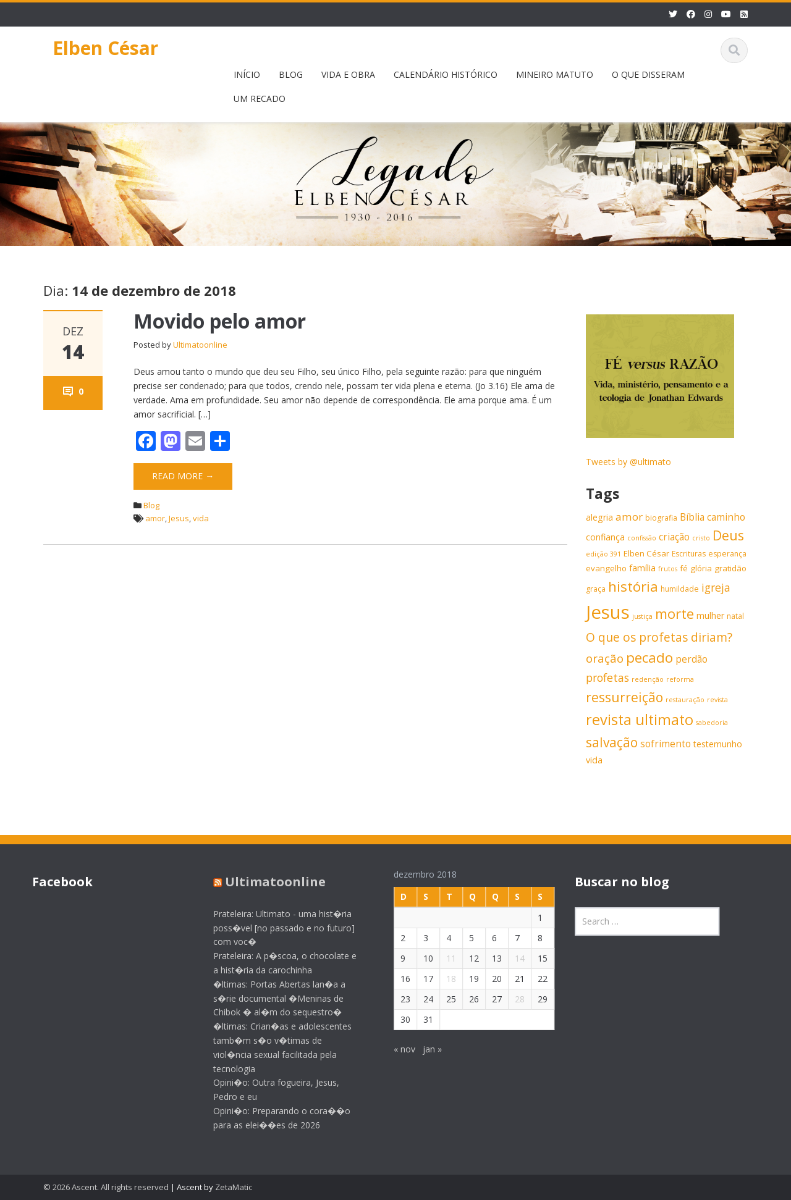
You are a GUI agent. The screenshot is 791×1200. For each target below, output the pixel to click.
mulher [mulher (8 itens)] (710, 615)
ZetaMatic (233, 1187)
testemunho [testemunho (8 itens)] (717, 744)
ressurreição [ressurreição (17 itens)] (624, 697)
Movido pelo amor (219, 321)
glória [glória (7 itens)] (701, 568)
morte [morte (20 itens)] (674, 613)
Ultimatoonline (200, 344)
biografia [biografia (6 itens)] (661, 518)
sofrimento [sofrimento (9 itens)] (665, 743)
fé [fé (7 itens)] (684, 568)
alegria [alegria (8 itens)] (599, 517)
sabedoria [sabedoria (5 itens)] (712, 722)
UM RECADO (260, 98)
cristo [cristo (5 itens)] (701, 538)
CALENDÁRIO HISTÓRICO (445, 74)
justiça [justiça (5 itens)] (642, 616)
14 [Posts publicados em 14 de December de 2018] (510, 958)
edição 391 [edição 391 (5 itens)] (603, 554)
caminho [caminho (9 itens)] (726, 517)
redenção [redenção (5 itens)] (648, 679)
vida (201, 518)
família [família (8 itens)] (642, 568)
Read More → (183, 476)
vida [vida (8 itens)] (594, 760)
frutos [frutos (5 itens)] (667, 568)
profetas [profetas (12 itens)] (607, 677)
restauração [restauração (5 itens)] (685, 699)
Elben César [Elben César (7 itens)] (646, 553)
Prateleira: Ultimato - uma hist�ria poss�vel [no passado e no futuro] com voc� (274, 928)
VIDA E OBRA (348, 74)
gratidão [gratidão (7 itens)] (730, 568)
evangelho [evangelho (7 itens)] (606, 568)
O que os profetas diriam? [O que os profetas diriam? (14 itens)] (659, 637)
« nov (395, 1049)
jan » (423, 1049)
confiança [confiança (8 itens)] (605, 537)
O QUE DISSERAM (648, 74)
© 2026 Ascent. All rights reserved (106, 1187)
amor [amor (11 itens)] (629, 517)
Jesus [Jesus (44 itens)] (608, 612)
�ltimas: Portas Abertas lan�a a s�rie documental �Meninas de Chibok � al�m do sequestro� (270, 998)
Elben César (105, 48)
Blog (151, 505)
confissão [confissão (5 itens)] (641, 538)
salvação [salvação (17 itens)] (612, 742)
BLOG (291, 74)
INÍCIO (247, 74)
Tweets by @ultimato (628, 462)
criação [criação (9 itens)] (674, 537)
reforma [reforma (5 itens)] (680, 679)
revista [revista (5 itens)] (717, 699)
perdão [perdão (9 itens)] (691, 659)
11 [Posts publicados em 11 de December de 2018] (442, 958)
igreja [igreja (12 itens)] (715, 587)
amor (155, 518)
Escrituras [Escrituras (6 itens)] (689, 553)
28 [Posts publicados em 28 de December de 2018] (510, 999)
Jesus (179, 518)
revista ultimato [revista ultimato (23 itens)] (639, 719)
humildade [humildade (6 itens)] (680, 589)
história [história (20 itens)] (633, 586)
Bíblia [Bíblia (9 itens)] (692, 517)
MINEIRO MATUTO (554, 74)
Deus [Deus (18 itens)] (728, 535)
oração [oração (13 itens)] (605, 658)
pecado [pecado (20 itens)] (649, 657)
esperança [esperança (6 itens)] (727, 553)
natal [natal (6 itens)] (735, 616)
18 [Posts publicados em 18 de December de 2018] (442, 978)
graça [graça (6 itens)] (596, 589)
